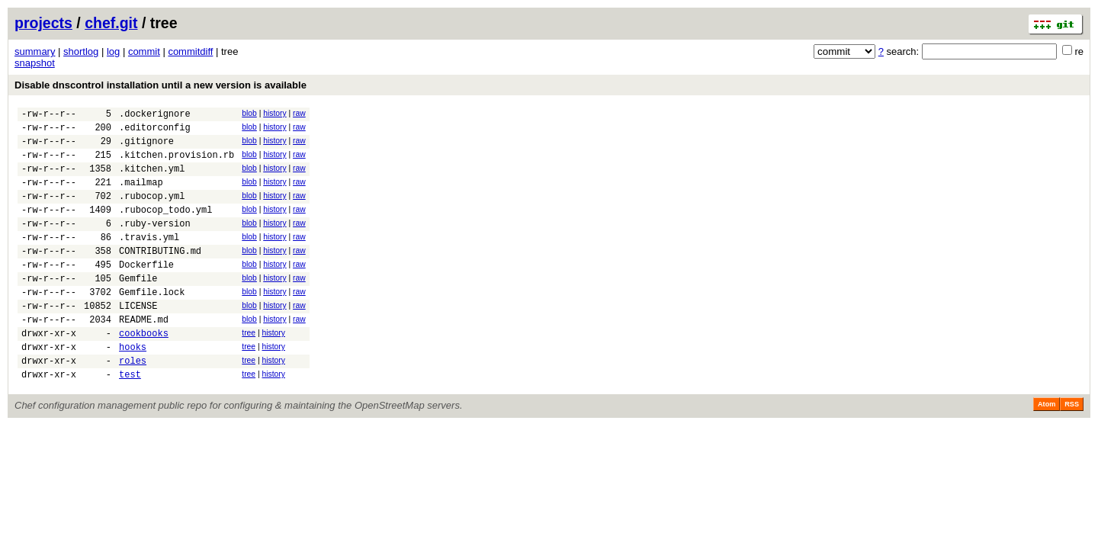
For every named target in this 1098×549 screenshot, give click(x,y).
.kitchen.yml (152, 179)
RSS (1071, 450)
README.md (144, 355)
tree (248, 369)
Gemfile (138, 307)
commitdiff (190, 51)
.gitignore (146, 147)
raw (299, 113)
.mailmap (141, 195)
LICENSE (138, 339)
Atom (1046, 450)
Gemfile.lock (152, 323)
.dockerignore (155, 115)
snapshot (34, 63)
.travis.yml (149, 259)
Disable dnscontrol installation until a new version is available (160, 85)
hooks (132, 387)
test (130, 419)
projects (43, 22)
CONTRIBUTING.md (160, 275)
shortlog (80, 51)
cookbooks (144, 371)
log (113, 51)
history (274, 113)
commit (144, 51)
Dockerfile (146, 291)
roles (132, 403)
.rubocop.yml (152, 211)
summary (34, 51)
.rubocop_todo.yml (165, 227)
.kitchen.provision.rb (176, 163)
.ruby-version (155, 243)
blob (249, 113)
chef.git (111, 22)
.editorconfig (155, 131)
